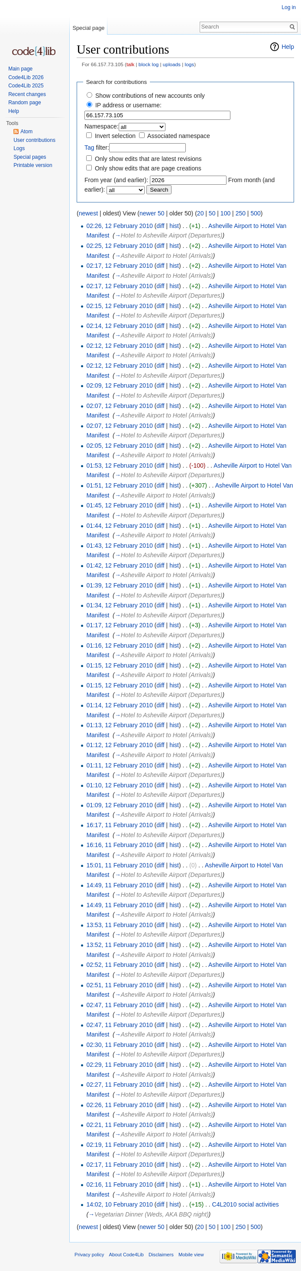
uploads (172, 64)
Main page (20, 69)
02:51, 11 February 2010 (119, 985)
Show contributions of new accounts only (150, 95)
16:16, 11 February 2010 (119, 844)
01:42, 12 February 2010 (119, 565)
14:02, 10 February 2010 (119, 1204)
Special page (88, 28)
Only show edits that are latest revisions (148, 158)
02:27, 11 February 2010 (119, 1084)
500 (255, 213)
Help (288, 46)
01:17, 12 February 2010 (119, 625)
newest (88, 213)
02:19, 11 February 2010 (119, 1144)
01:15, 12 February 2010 (119, 665)
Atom (26, 131)
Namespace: (101, 126)
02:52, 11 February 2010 (119, 964)
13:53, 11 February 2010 (119, 924)
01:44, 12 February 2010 (119, 525)
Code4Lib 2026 (25, 77)
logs (189, 64)
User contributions (34, 140)
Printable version (32, 165)
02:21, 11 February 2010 (119, 1124)
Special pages (29, 157)
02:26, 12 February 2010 (119, 225)
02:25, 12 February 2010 (119, 245)
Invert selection (115, 135)
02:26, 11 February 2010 (119, 1104)
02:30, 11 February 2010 (119, 1044)
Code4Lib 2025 (25, 86)
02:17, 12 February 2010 (119, 265)
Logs (19, 148)
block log (149, 64)
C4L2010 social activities (245, 1204)
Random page (24, 102)
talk (130, 64)
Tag (89, 147)
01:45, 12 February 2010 (119, 505)
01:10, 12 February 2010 (119, 785)
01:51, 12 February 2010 (119, 485)
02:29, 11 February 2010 (119, 1064)
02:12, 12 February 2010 (119, 345)
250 (241, 213)
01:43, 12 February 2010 (119, 545)
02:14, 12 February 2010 (119, 325)
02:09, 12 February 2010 (119, 385)
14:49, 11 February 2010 (119, 885)
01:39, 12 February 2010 (119, 585)
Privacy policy (89, 1254)
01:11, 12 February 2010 (119, 765)
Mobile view (191, 1254)
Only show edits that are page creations (148, 168)
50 (212, 213)
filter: (96, 147)
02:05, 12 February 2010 (119, 445)
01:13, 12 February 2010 (119, 725)
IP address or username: (128, 105)
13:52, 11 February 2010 (119, 944)
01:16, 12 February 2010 (119, 645)
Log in (289, 7)
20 (200, 213)
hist (174, 225)
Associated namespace (178, 135)
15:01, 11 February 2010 (119, 865)
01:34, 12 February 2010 (119, 605)
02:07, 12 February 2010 (119, 405)
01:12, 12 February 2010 (119, 744)
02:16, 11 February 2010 (119, 1184)
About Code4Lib (126, 1254)
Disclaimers (161, 1254)
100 (225, 213)
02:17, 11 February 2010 (119, 1164)
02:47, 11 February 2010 (119, 1004)
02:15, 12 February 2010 (119, 305)
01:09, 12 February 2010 (119, 805)
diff (160, 225)
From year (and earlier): (116, 180)
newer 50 (152, 213)
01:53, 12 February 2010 (119, 465)
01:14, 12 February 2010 (119, 705)
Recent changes (27, 94)
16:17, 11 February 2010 (119, 825)
